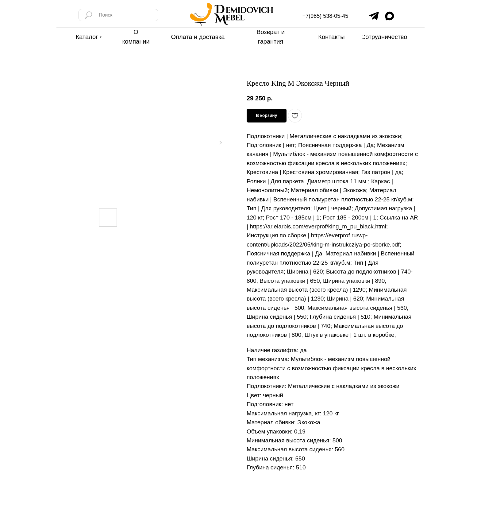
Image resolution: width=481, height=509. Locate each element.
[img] (374, 16)
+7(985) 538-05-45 (325, 16)
